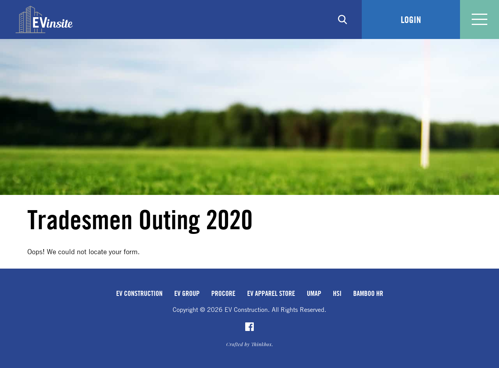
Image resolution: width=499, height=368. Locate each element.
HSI (337, 293)
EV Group (187, 293)
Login (411, 19)
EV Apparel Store (271, 293)
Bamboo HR (368, 293)
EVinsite (44, 19)
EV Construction (139, 293)
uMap (314, 293)
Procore (223, 293)
